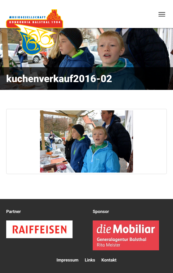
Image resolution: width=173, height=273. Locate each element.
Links (90, 260)
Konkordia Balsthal (34, 32)
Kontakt (109, 260)
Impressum (67, 260)
